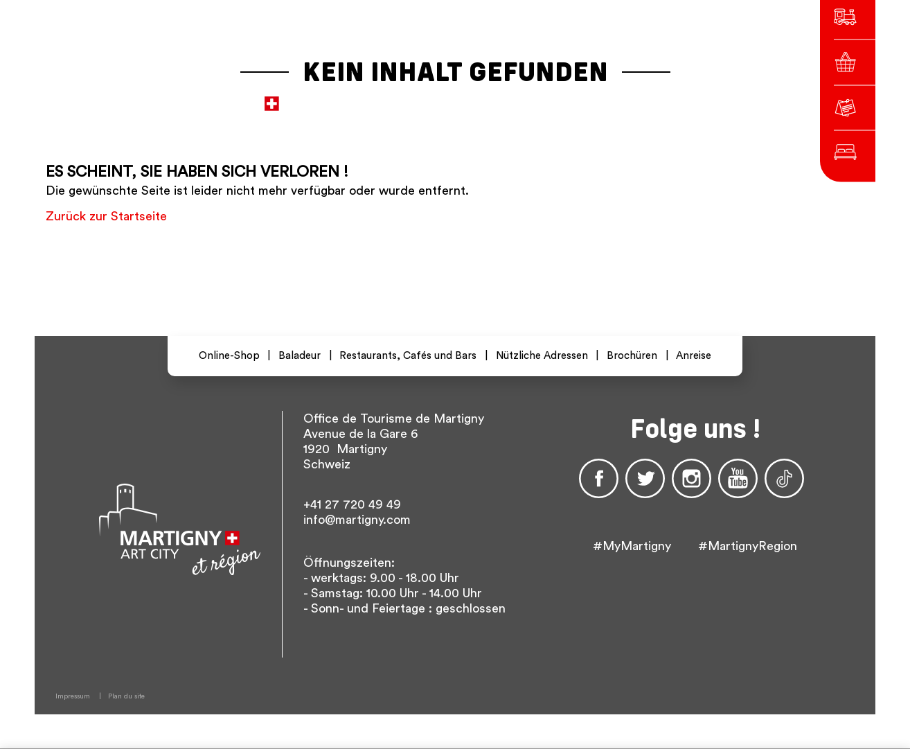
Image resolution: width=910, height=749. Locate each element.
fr (589, 96)
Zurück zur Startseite (106, 216)
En (633, 96)
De (611, 96)
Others (669, 96)
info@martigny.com (357, 519)
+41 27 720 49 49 (352, 504)
